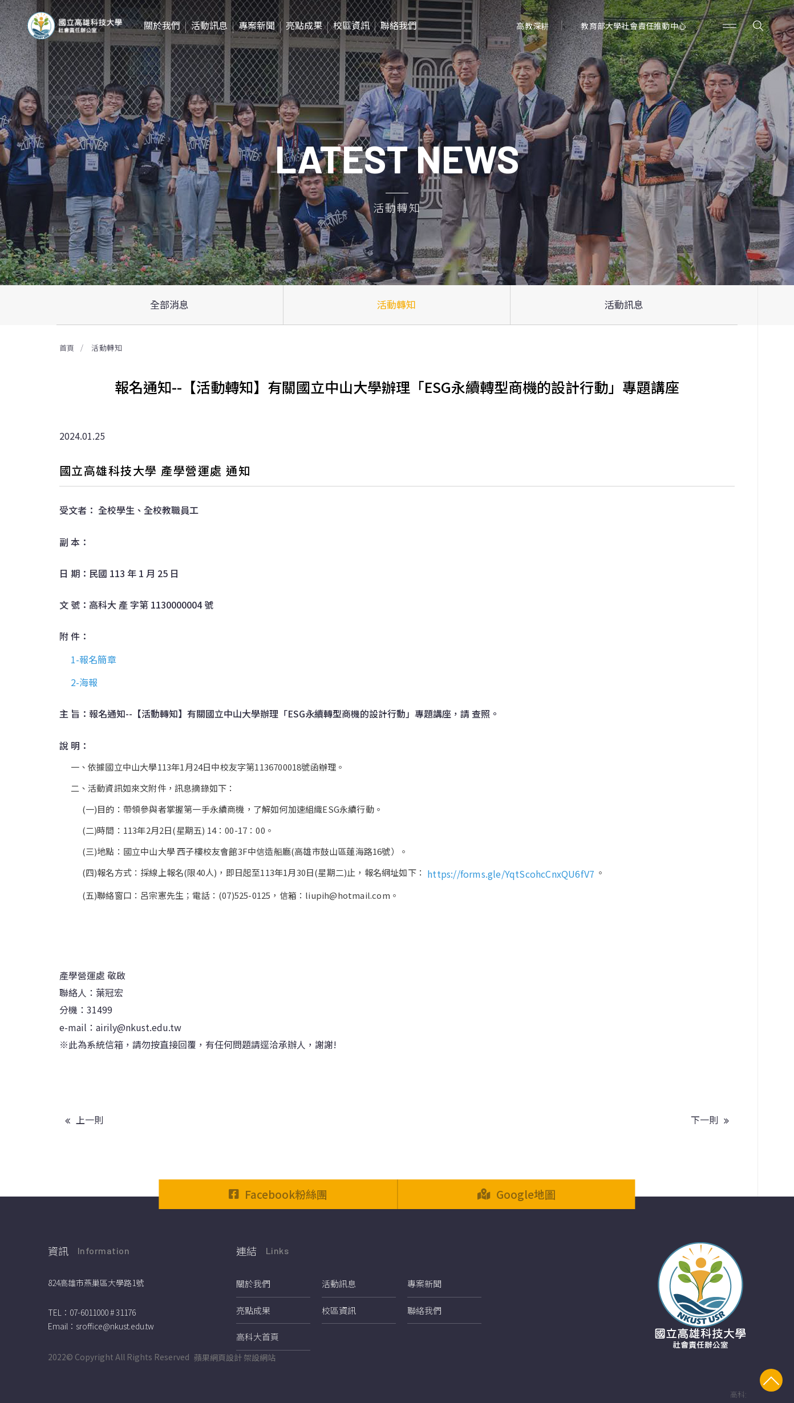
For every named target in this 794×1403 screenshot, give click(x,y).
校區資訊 (339, 1310)
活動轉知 (396, 304)
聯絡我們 (424, 1310)
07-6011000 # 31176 (103, 1312)
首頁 (67, 347)
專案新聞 (424, 1284)
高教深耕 (532, 25)
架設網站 (260, 1357)
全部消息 (169, 304)
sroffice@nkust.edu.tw (115, 1326)
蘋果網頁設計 (218, 1357)
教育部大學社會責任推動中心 (633, 25)
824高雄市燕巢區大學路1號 (96, 1282)
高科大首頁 (257, 1337)
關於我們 (253, 1284)
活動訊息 (624, 304)
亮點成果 (253, 1310)
